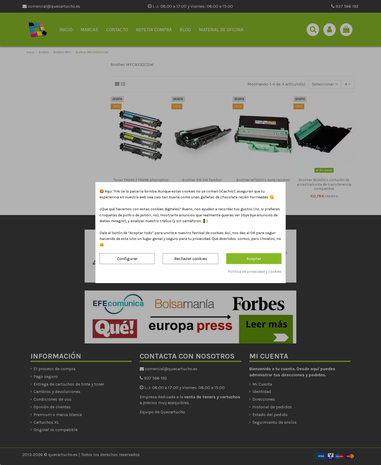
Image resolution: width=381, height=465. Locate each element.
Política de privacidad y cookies (255, 271)
